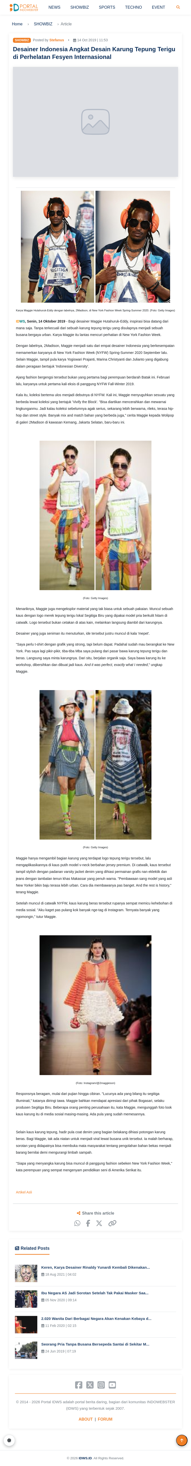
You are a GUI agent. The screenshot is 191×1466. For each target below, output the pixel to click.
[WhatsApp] (77, 1223)
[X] (99, 1223)
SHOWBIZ (79, 7)
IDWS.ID (85, 1458)
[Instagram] (101, 1387)
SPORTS (107, 7)
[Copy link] (112, 1223)
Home (17, 24)
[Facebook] (88, 1223)
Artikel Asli (24, 1192)
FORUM (105, 1421)
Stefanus (56, 40)
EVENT (158, 7)
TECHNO (133, 7)
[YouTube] (112, 1387)
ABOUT (86, 1421)
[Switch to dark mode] (9, 1440)
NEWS (54, 7)
